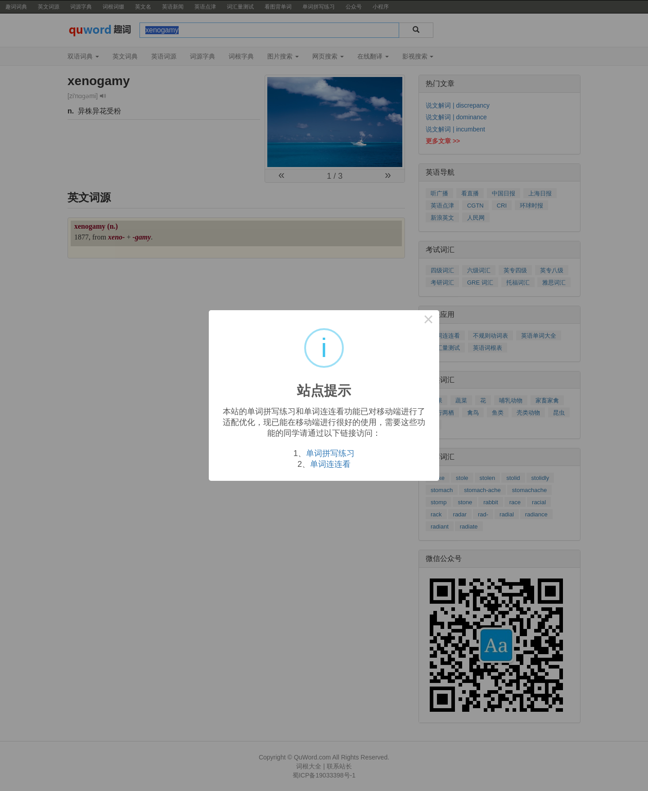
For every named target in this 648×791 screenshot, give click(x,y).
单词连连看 (330, 464)
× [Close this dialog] (428, 321)
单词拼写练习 (330, 453)
